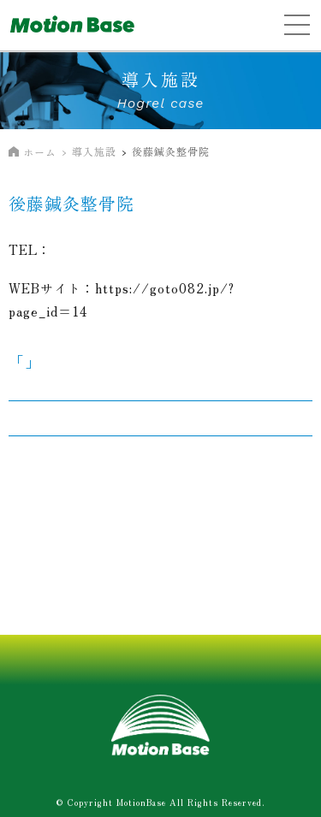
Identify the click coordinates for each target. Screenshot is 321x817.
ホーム (39, 152)
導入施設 (94, 151)
